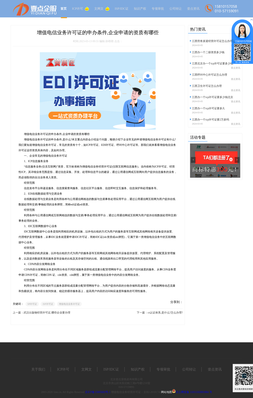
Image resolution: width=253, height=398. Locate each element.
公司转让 (175, 8)
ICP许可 (80, 9)
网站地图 (166, 392)
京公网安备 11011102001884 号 (194, 392)
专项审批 (158, 8)
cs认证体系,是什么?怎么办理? (165, 312)
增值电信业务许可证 (69, 304)
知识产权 (140, 8)
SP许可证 (32, 304)
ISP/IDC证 (121, 8)
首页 (63, 8)
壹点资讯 (193, 8)
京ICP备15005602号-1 (97, 392)
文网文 (101, 9)
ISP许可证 (48, 304)
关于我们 (38, 369)
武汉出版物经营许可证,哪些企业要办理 (47, 312)
